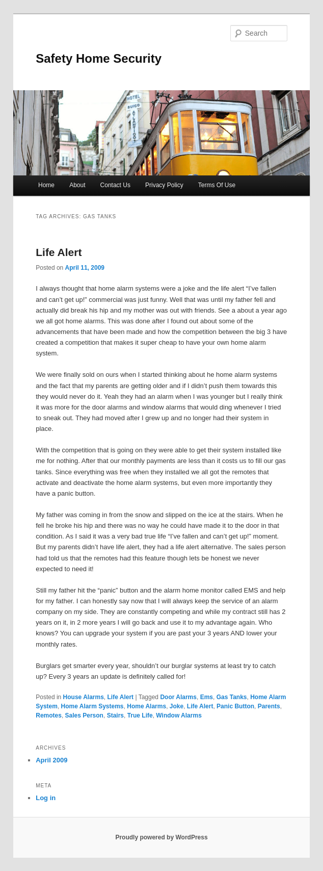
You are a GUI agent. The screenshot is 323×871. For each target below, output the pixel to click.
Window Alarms (178, 715)
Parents (269, 706)
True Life (140, 715)
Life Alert (59, 252)
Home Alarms (146, 706)
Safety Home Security (99, 58)
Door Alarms (178, 697)
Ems (206, 697)
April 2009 (51, 760)
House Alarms (83, 697)
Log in (46, 798)
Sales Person (84, 715)
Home (46, 185)
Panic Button (235, 706)
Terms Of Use (216, 185)
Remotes (49, 715)
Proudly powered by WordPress (161, 837)
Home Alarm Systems (92, 706)
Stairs (115, 715)
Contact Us (115, 185)
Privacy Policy (164, 185)
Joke (176, 706)
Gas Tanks (232, 697)
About (77, 185)
